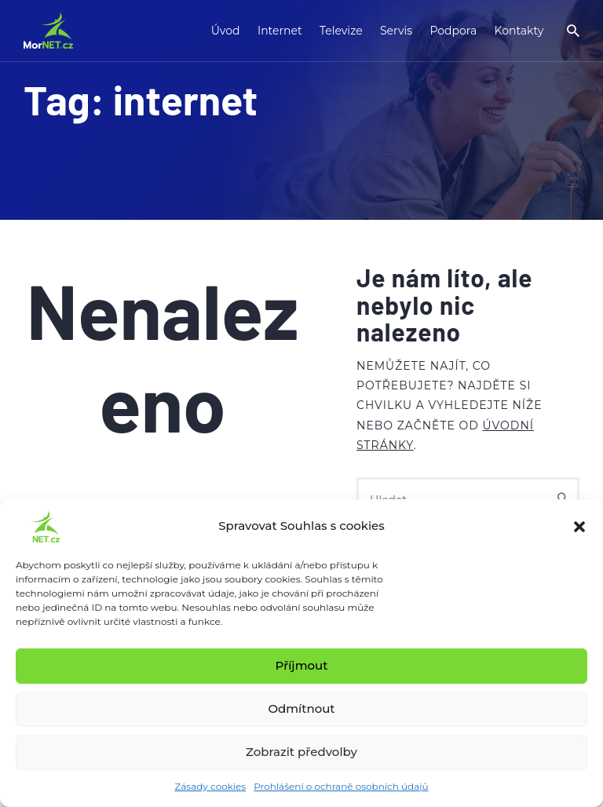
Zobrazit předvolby (301, 751)
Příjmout (302, 665)
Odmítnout (301, 708)
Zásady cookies (210, 786)
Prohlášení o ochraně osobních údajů (341, 786)
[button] (579, 527)
